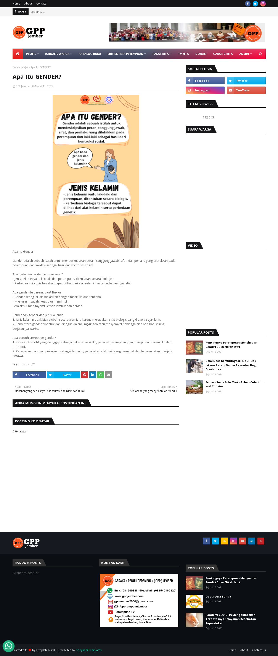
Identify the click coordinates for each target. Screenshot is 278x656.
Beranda (18, 67)
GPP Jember (23, 86)
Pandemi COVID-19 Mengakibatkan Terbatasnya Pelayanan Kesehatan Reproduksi (231, 619)
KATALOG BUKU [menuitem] (90, 54)
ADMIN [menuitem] (244, 54)
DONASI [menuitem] (201, 54)
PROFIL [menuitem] (31, 54)
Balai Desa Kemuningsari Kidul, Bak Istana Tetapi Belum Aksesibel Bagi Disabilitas (231, 365)
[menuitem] (18, 54)
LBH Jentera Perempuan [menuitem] (125, 54)
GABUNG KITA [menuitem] (223, 54)
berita (25, 364)
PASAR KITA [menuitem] (161, 54)
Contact (41, 3)
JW (26, 67)
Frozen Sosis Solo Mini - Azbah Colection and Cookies (235, 384)
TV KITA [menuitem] (183, 54)
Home (16, 3)
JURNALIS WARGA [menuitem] (57, 54)
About (28, 3)
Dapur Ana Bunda (218, 596)
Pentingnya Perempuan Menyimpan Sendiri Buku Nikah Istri (231, 345)
